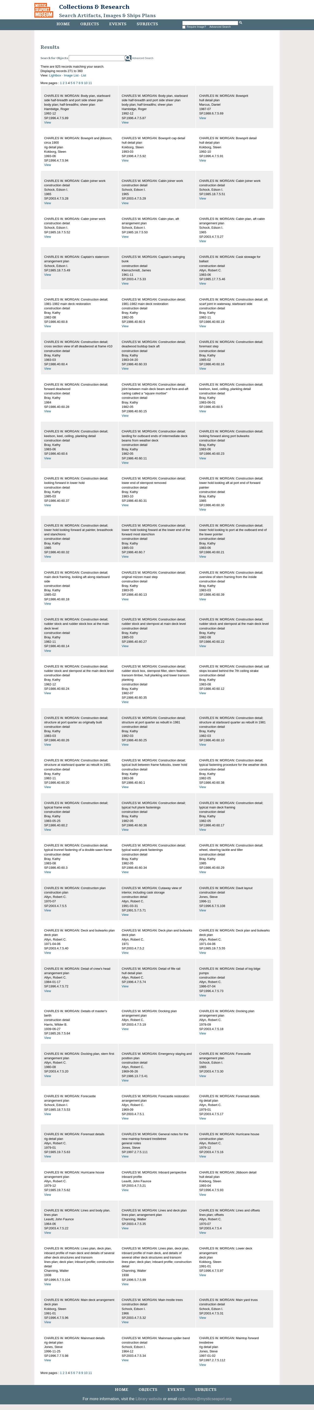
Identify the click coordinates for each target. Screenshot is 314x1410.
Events (117, 24)
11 (90, 83)
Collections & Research (94, 7)
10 (85, 83)
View (47, 122)
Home (63, 24)
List (83, 75)
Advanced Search (220, 26)
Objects (89, 24)
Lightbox (55, 75)
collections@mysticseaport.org (204, 1399)
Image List (71, 75)
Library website (149, 1399)
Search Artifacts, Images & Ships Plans (107, 16)
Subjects (147, 24)
